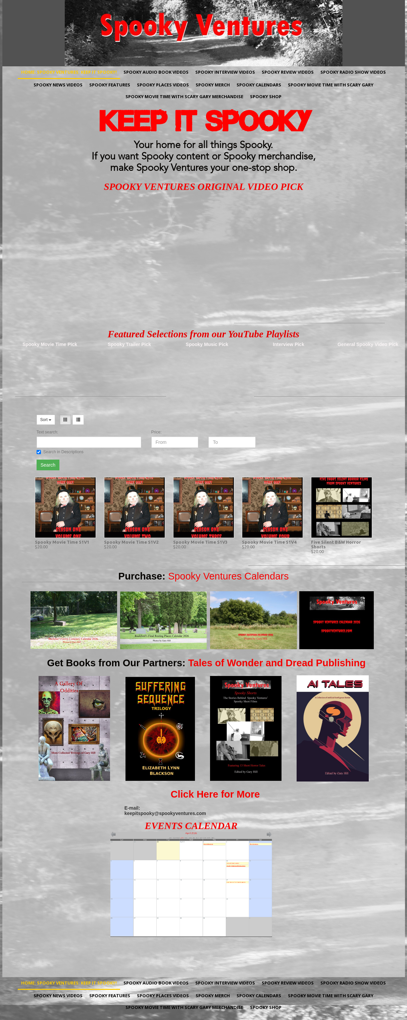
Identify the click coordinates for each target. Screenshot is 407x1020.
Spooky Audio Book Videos (156, 72)
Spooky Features (109, 85)
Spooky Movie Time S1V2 (131, 542)
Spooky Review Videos (288, 72)
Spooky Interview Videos (225, 72)
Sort (45, 419)
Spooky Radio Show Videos (353, 72)
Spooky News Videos (58, 85)
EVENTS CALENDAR (191, 825)
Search (48, 465)
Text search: (47, 432)
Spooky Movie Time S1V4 (269, 542)
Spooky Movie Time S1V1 (62, 542)
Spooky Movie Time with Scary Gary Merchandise (184, 96)
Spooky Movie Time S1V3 (200, 542)
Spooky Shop (266, 96)
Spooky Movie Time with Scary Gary (330, 85)
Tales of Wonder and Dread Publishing (277, 663)
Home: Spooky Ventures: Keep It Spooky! (69, 72)
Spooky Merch (213, 85)
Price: (156, 432)
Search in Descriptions (60, 452)
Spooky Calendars (259, 85)
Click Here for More (215, 794)
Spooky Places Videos (163, 85)
